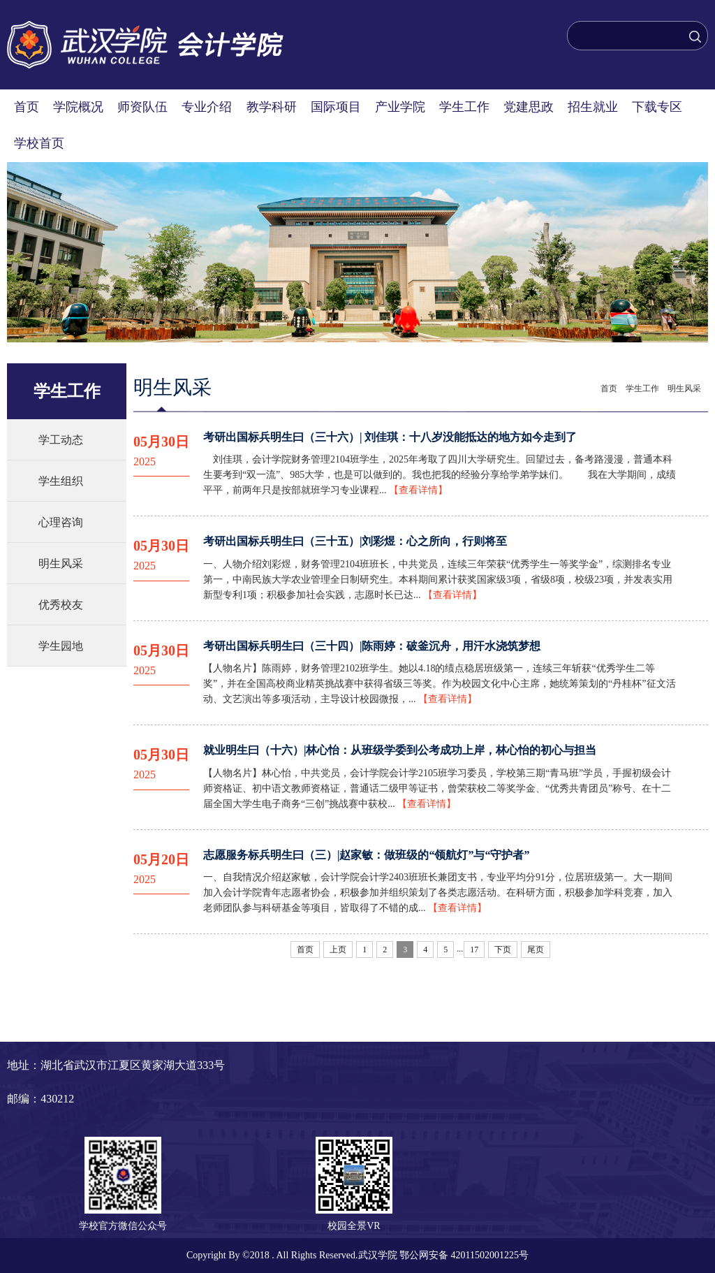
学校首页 (39, 143)
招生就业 (593, 107)
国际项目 (336, 107)
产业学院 (400, 107)
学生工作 (464, 107)
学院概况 (78, 107)
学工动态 (60, 440)
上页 (338, 949)
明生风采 (60, 563)
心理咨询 (60, 522)
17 (474, 949)
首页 (26, 107)
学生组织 (60, 481)
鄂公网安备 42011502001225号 (464, 1255)
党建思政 (528, 107)
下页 (502, 949)
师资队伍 (142, 107)
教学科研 (271, 107)
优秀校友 (60, 605)
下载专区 (657, 107)
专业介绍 (207, 107)
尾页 (535, 949)
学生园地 (60, 646)
